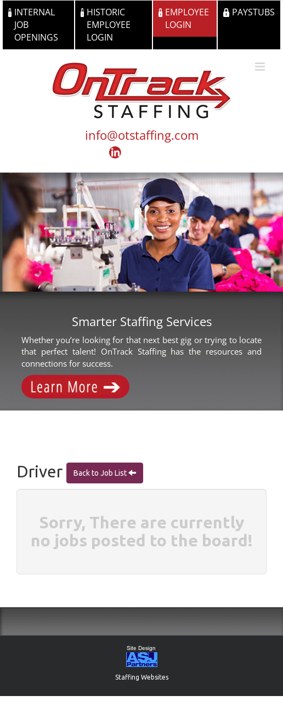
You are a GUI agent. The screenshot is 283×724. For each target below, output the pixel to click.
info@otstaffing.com (142, 135)
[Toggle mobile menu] (261, 66)
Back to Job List (100, 473)
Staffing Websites (141, 677)
